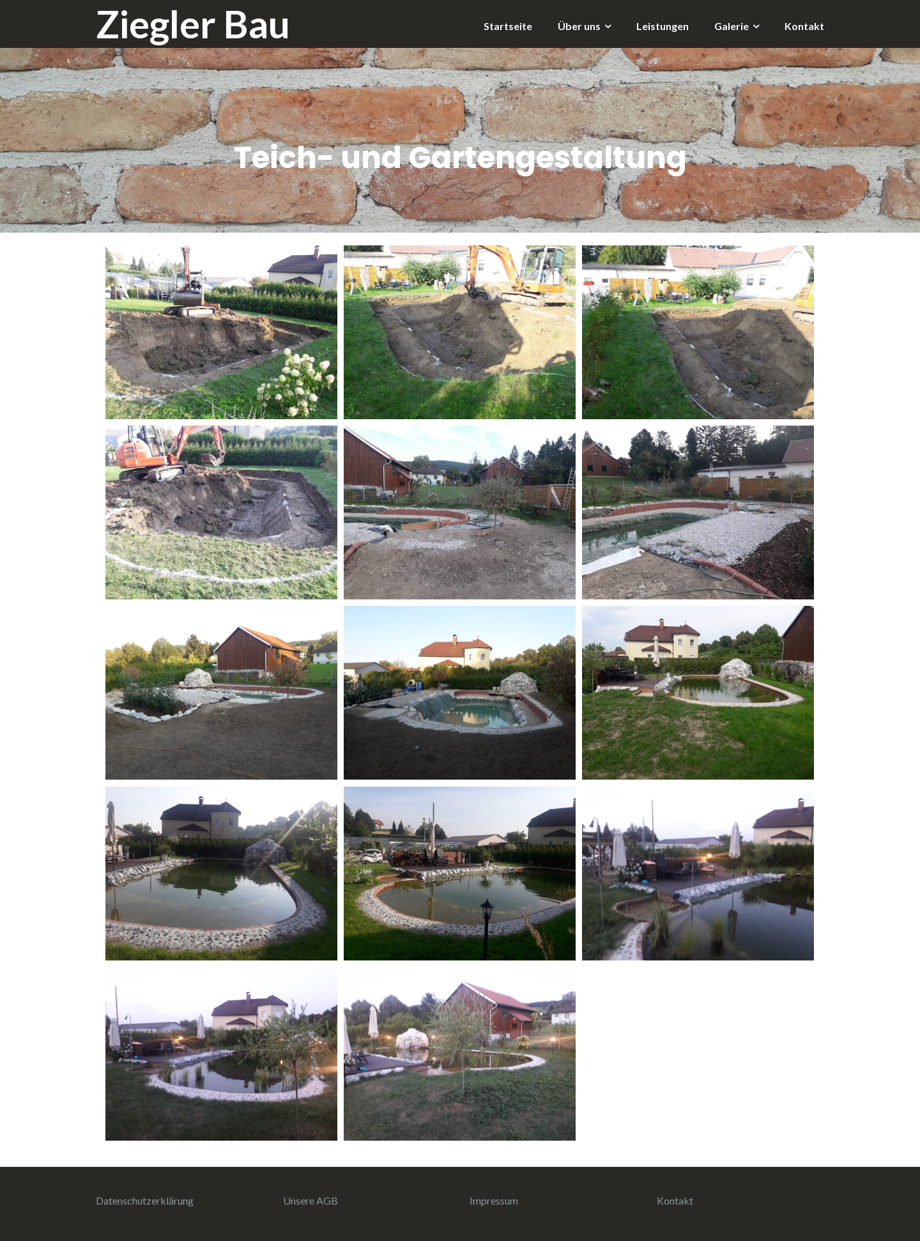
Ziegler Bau (193, 24)
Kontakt (804, 26)
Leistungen (662, 26)
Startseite (508, 26)
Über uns (579, 26)
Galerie (731, 26)
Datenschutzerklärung (145, 1200)
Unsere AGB (310, 1200)
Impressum (494, 1200)
